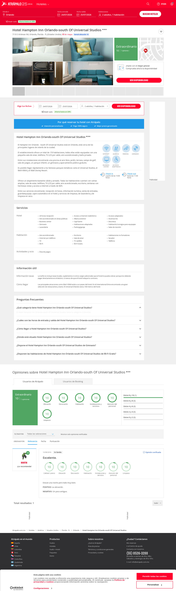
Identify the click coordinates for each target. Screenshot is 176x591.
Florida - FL (66, 530)
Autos (52, 556)
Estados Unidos (53, 530)
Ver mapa (67, 34)
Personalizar (154, 582)
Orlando (76, 530)
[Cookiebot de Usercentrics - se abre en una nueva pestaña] (16, 586)
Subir (157, 503)
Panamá (17, 556)
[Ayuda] (161, 4)
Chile (16, 546)
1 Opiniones (125, 51)
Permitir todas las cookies (155, 574)
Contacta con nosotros (135, 549)
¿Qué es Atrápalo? (95, 543)
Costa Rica (18, 559)
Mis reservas (131, 543)
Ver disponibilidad (126, 106)
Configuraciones (41, 586)
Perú (16, 552)
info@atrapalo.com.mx (140, 562)
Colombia (18, 549)
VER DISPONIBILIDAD (139, 80)
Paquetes (53, 552)
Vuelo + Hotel (55, 549)
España (17, 543)
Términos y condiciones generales (101, 549)
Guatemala (18, 562)
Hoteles (31, 530)
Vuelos (52, 543)
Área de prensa (93, 546)
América (41, 530)
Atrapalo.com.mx (19, 530)
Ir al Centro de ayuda (134, 546)
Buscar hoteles (150, 14)
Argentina (18, 565)
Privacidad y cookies (95, 552)
